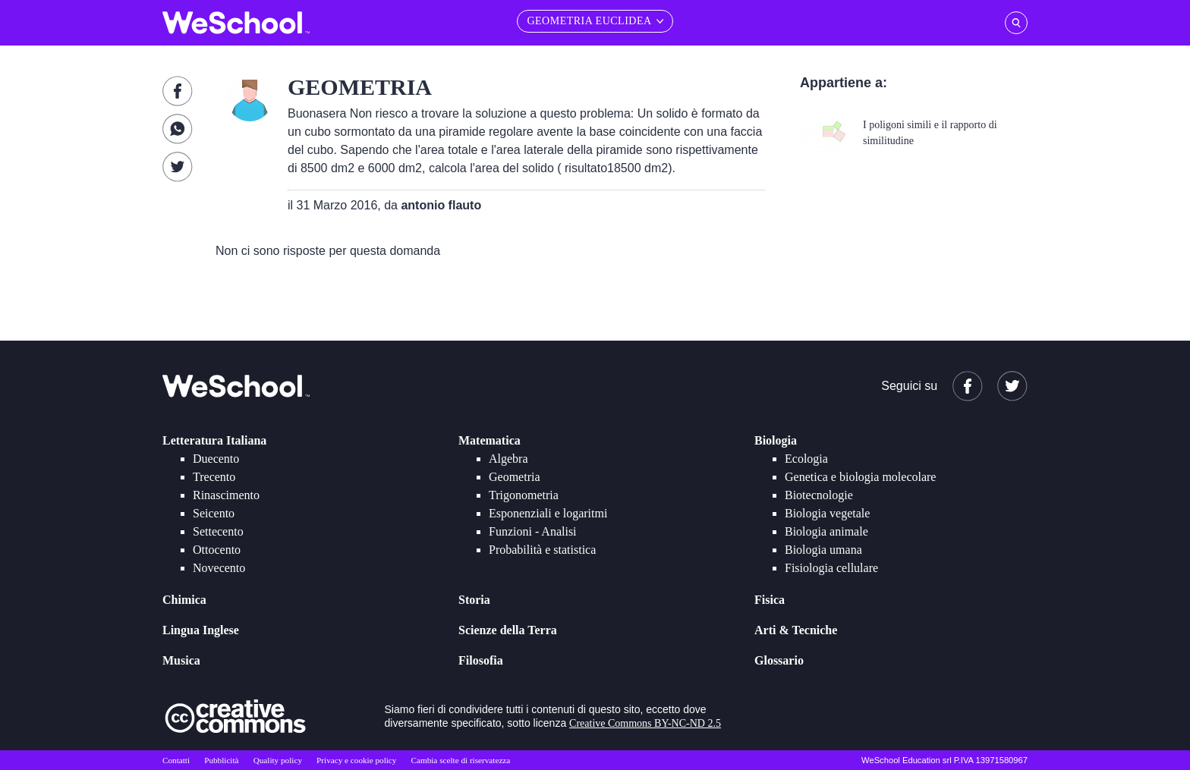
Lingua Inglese (200, 630)
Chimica (184, 599)
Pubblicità (221, 760)
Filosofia (480, 660)
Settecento (218, 531)
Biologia (775, 440)
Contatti (176, 760)
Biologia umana (823, 549)
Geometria (514, 476)
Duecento (216, 458)
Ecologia (806, 458)
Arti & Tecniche (795, 630)
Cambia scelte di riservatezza (461, 760)
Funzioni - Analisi (533, 531)
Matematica (489, 440)
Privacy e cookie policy (356, 760)
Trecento (214, 476)
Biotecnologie (819, 495)
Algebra (508, 458)
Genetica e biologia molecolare (860, 476)
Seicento (214, 513)
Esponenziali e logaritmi (548, 513)
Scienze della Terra (507, 630)
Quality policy (277, 760)
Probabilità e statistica (542, 549)
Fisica (769, 599)
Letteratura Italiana (214, 440)
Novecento (219, 567)
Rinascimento (226, 495)
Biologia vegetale (827, 513)
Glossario (779, 660)
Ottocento (217, 549)
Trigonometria (524, 495)
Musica (181, 660)
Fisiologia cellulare (831, 567)
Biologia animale (826, 531)
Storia (474, 599)
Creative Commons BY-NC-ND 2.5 (645, 723)
